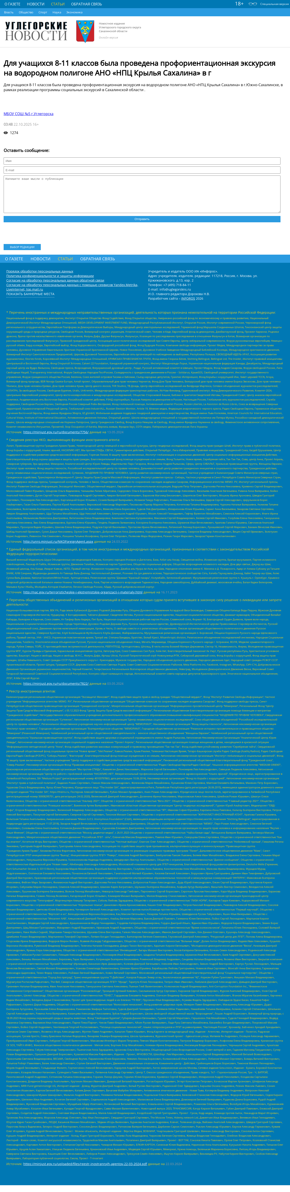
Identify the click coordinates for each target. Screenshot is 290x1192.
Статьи (58, 4)
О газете (12, 4)
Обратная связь (86, 4)
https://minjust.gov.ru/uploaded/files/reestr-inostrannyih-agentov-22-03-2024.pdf (85, 1170)
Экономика (74, 12)
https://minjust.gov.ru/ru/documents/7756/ (56, 439)
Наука (57, 12)
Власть (9, 12)
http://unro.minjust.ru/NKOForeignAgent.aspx (58, 548)
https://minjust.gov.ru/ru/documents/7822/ (56, 690)
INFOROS (188, 305)
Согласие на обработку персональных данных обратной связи (55, 287)
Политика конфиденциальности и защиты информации (50, 282)
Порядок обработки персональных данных (39, 278)
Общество (26, 12)
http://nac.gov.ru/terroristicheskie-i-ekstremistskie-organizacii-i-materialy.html (83, 599)
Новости (35, 4)
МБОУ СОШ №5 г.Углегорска (28, 113)
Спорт (43, 12)
